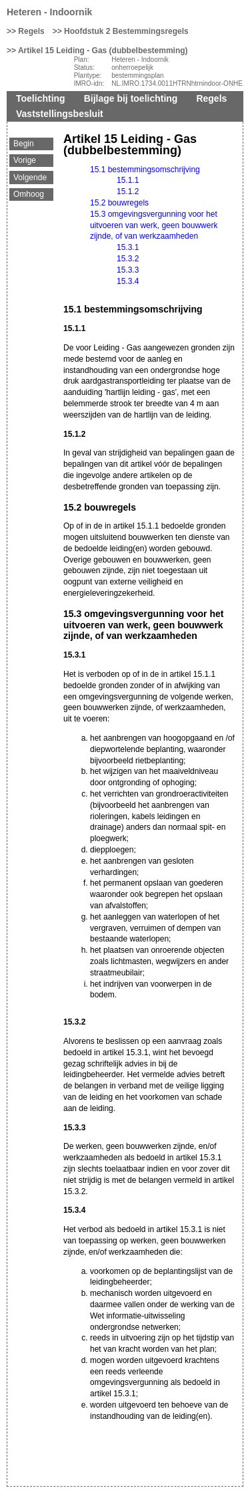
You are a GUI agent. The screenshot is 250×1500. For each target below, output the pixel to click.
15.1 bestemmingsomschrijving (145, 169)
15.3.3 (128, 270)
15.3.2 (128, 258)
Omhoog (28, 194)
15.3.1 (128, 247)
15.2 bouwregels (119, 202)
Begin (23, 143)
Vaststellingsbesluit (59, 113)
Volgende (30, 177)
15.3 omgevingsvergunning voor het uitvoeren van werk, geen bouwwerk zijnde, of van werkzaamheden (153, 225)
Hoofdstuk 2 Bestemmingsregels (126, 31)
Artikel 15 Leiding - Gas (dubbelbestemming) (103, 50)
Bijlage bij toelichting (131, 98)
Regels (31, 31)
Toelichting (40, 98)
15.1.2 (128, 191)
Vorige (24, 160)
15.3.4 (128, 281)
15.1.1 (128, 180)
